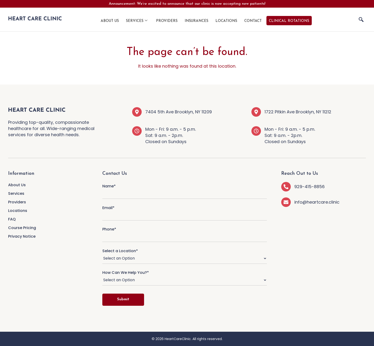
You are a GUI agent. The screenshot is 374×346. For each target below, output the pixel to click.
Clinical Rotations (289, 21)
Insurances (196, 21)
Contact (253, 21)
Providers (166, 21)
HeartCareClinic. (178, 338)
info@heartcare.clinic (316, 202)
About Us (110, 21)
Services (136, 21)
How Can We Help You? (184, 278)
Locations (226, 21)
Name (184, 190)
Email (184, 212)
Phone (184, 233)
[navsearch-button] (361, 19)
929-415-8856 (309, 187)
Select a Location (184, 256)
